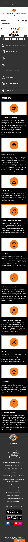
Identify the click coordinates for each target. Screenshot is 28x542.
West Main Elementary (13, 501)
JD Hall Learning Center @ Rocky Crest (13, 484)
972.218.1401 (14, 455)
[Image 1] (3, 39)
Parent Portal (6, 2)
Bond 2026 (12, 5)
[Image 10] (24, 39)
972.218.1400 (15, 453)
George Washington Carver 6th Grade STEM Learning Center (13, 480)
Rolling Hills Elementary (13, 495)
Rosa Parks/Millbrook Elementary (13, 498)
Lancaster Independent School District (13, 462)
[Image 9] (22, 39)
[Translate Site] (22, 21)
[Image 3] (8, 39)
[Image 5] (13, 39)
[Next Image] (25, 36)
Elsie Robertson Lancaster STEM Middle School (13, 476)
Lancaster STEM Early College (13, 468)
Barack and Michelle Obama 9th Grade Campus (13, 471)
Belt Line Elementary (13, 487)
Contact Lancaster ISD (21, 540)
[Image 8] (20, 39)
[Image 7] (17, 39)
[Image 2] (6, 39)
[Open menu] (4, 21)
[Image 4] (10, 39)
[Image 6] (15, 39)
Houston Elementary (13, 490)
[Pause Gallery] (14, 36)
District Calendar (17, 2)
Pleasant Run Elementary (13, 492)
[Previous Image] (2, 36)
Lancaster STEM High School (13, 465)
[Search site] (26, 3)
